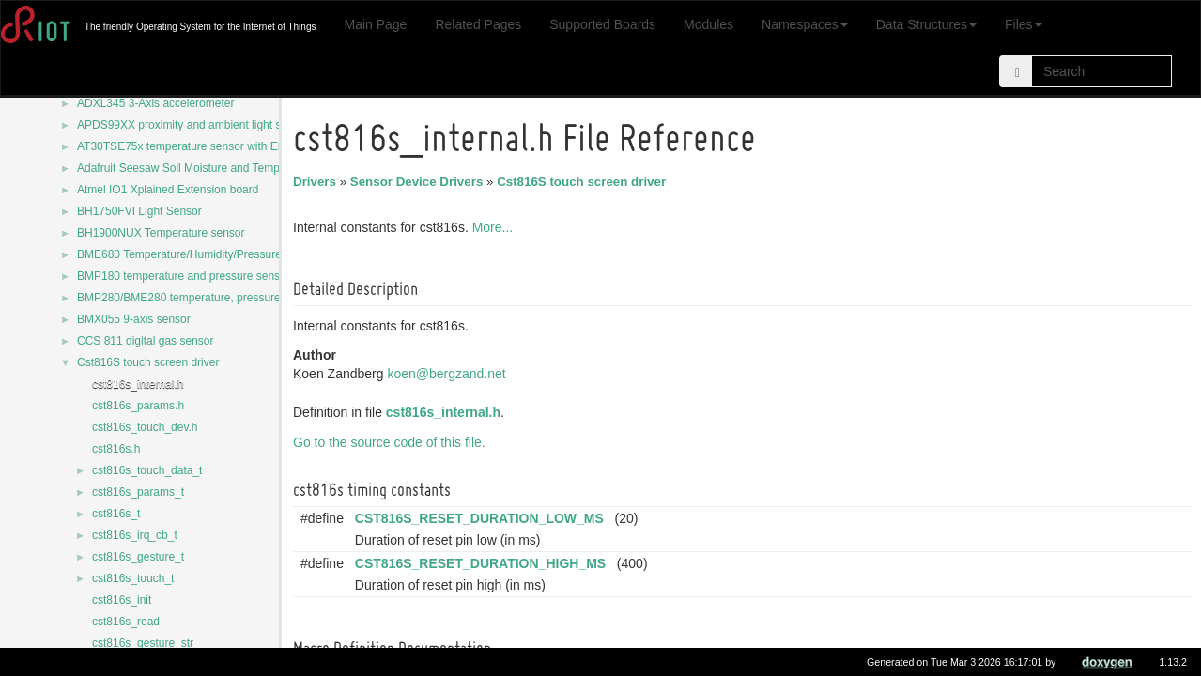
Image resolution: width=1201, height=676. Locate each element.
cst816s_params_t (138, 492)
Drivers (317, 182)
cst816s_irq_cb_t (134, 535)
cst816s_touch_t (133, 578)
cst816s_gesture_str (142, 643)
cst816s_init (121, 600)
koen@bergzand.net (449, 373)
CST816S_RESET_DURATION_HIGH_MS (483, 563)
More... (495, 227)
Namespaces (805, 24)
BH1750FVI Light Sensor (139, 211)
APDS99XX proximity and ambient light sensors (196, 124)
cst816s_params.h (138, 405)
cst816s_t (116, 513)
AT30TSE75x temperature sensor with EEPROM (198, 146)
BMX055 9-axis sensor (134, 319)
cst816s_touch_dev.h (145, 427)
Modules (708, 24)
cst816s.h (116, 448)
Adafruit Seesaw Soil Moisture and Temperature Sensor (215, 168)
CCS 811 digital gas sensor (145, 340)
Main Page (375, 24)
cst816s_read (126, 621)
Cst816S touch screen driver (148, 362)
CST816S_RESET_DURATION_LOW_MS (482, 518)
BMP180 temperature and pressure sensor (183, 276)
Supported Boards (602, 24)
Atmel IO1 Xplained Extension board (167, 189)
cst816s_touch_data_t (147, 470)
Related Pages (478, 24)
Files (1023, 24)
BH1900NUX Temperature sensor (161, 232)
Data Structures (926, 24)
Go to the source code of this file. (392, 442)
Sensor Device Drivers (419, 182)
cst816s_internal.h (137, 384)
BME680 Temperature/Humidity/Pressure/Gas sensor (210, 254)
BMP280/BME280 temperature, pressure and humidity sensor (231, 297)
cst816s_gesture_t (138, 556)
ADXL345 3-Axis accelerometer (155, 103)
